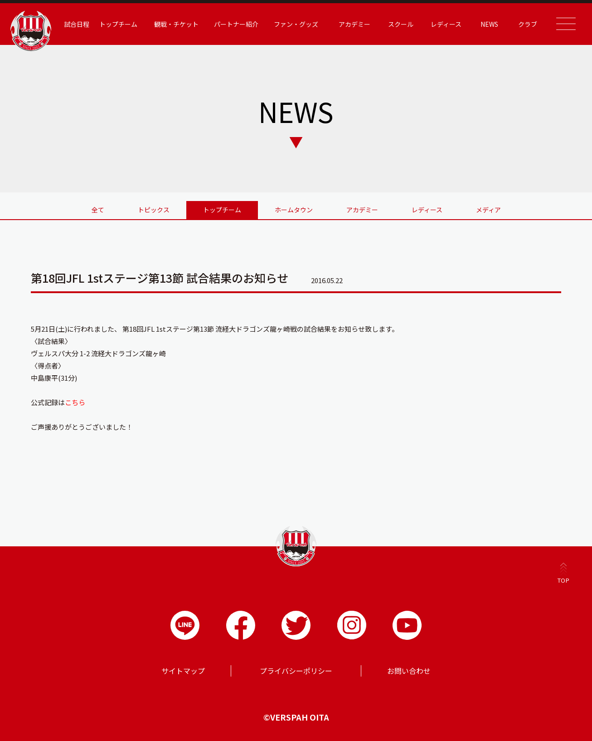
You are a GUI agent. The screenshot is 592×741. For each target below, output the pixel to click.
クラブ (527, 24)
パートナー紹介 (236, 24)
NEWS (489, 24)
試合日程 (76, 24)
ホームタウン (294, 209)
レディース (446, 24)
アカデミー (354, 24)
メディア (488, 209)
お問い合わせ (409, 670)
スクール (400, 24)
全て (98, 209)
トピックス (154, 209)
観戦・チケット (176, 24)
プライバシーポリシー (296, 670)
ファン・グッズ (296, 24)
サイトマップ (183, 670)
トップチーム (118, 24)
